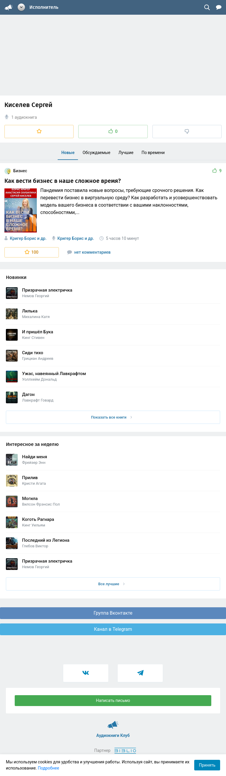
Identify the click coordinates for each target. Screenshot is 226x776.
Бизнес (15, 170)
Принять (207, 765)
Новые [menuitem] (67, 152)
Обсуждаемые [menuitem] (96, 152)
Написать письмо (113, 700)
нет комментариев (89, 252)
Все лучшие (111, 584)
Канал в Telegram (113, 629)
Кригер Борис (23, 238)
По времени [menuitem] (153, 152)
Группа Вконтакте (113, 613)
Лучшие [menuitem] (125, 152)
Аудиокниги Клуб (113, 722)
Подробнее (48, 768)
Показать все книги (111, 417)
